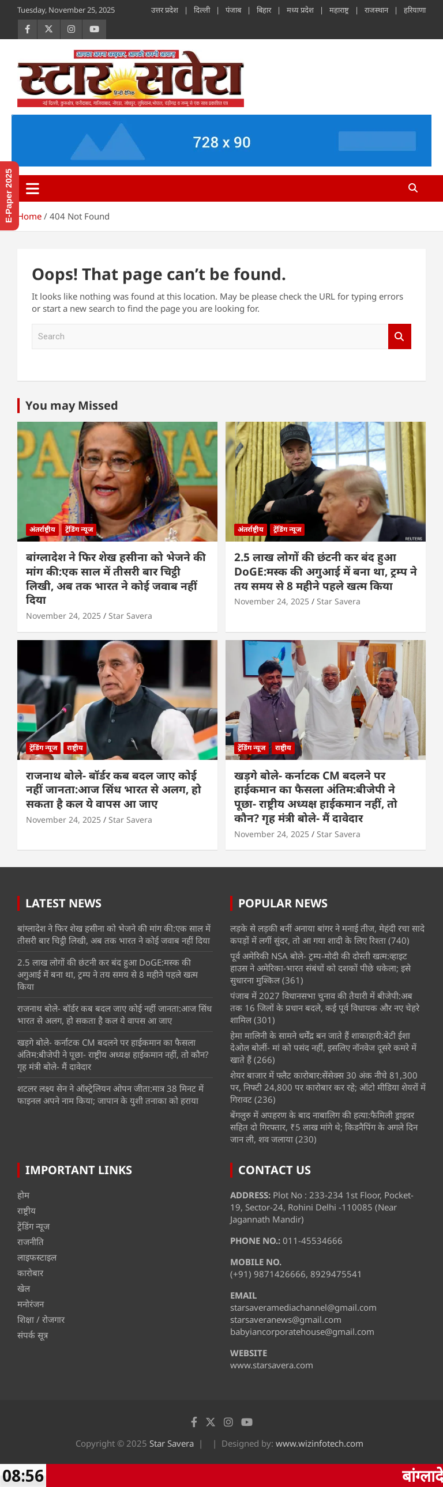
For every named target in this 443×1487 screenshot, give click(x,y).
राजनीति (30, 1241)
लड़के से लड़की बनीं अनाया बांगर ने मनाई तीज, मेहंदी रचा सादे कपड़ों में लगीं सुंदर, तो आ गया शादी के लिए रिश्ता (327, 934)
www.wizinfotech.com (319, 1443)
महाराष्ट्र (339, 10)
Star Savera (130, 615)
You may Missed (71, 405)
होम (23, 1195)
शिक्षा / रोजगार (41, 1319)
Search (399, 337)
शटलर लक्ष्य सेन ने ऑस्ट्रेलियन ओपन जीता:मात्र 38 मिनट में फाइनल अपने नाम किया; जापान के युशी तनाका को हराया (110, 1094)
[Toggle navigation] (32, 188)
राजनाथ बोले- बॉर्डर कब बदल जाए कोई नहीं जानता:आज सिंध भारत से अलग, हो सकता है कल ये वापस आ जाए (113, 789)
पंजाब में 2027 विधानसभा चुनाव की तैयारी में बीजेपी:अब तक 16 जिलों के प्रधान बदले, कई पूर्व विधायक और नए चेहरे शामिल (324, 1008)
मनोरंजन (30, 1304)
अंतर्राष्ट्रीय (42, 529)
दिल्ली (202, 10)
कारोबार (30, 1272)
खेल (23, 1288)
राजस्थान (376, 10)
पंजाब (233, 10)
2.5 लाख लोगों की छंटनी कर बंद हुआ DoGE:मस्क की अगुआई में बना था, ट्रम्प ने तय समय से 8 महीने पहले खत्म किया (325, 571)
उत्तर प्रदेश (164, 10)
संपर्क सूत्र (32, 1335)
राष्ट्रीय (75, 747)
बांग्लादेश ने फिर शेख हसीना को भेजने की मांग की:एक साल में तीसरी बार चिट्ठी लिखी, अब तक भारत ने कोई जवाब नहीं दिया (116, 578)
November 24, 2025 (63, 615)
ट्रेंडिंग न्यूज (79, 529)
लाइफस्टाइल (37, 1257)
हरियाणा (415, 10)
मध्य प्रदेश (300, 10)
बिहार (264, 10)
